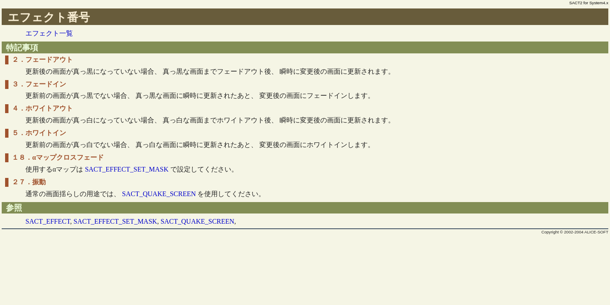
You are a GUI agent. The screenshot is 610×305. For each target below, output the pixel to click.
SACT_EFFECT (47, 221)
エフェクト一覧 (49, 33)
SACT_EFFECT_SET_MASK (126, 169)
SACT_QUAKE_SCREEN (159, 193)
